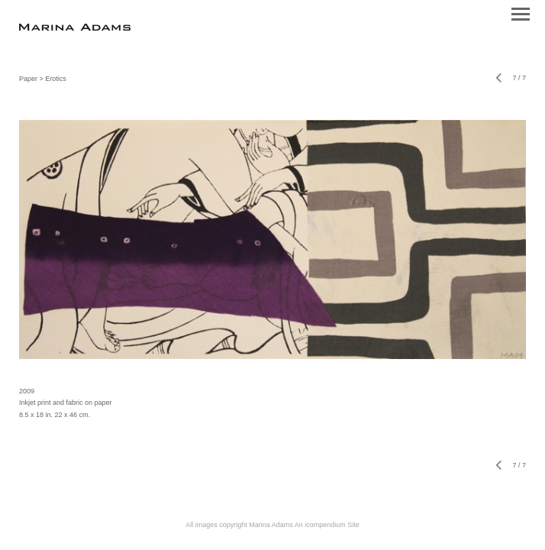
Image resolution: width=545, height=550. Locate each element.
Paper (28, 78)
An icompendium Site (327, 525)
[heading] (75, 28)
